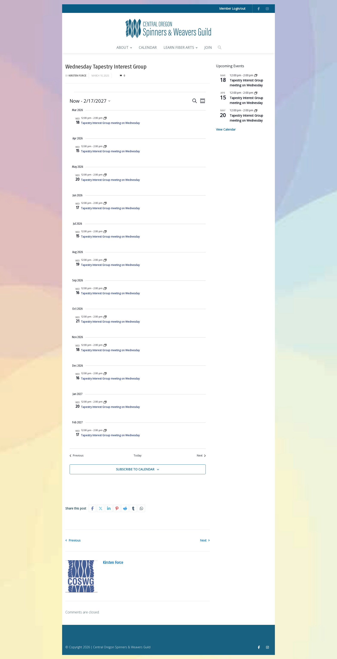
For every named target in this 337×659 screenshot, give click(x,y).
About (124, 47)
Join (208, 47)
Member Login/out (232, 8)
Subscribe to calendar (135, 469)
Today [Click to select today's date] (137, 455)
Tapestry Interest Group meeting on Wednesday (110, 123)
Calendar (148, 47)
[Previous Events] (76, 455)
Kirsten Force (77, 75)
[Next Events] (201, 455)
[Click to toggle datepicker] (90, 100)
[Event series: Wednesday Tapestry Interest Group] (105, 117)
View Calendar (226, 129)
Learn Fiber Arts (181, 47)
